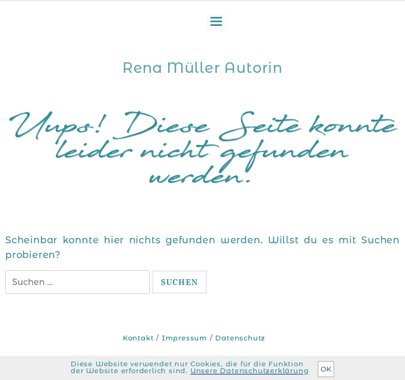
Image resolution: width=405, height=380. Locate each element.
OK (326, 369)
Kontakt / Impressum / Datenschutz (194, 338)
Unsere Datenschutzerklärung (249, 371)
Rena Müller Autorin (202, 68)
